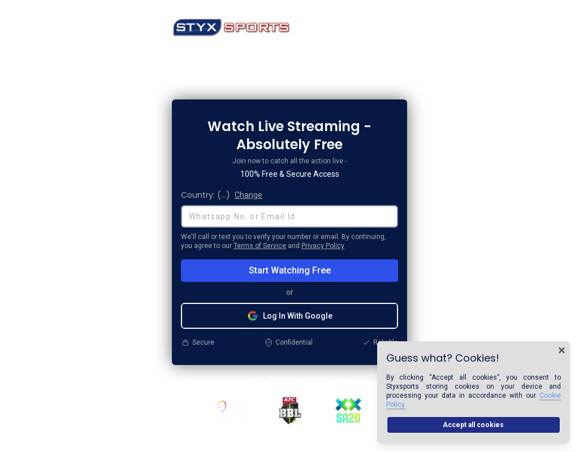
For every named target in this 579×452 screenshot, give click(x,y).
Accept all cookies (473, 425)
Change (248, 194)
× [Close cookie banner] (561, 350)
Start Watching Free (290, 270)
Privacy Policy (322, 246)
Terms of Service (260, 246)
